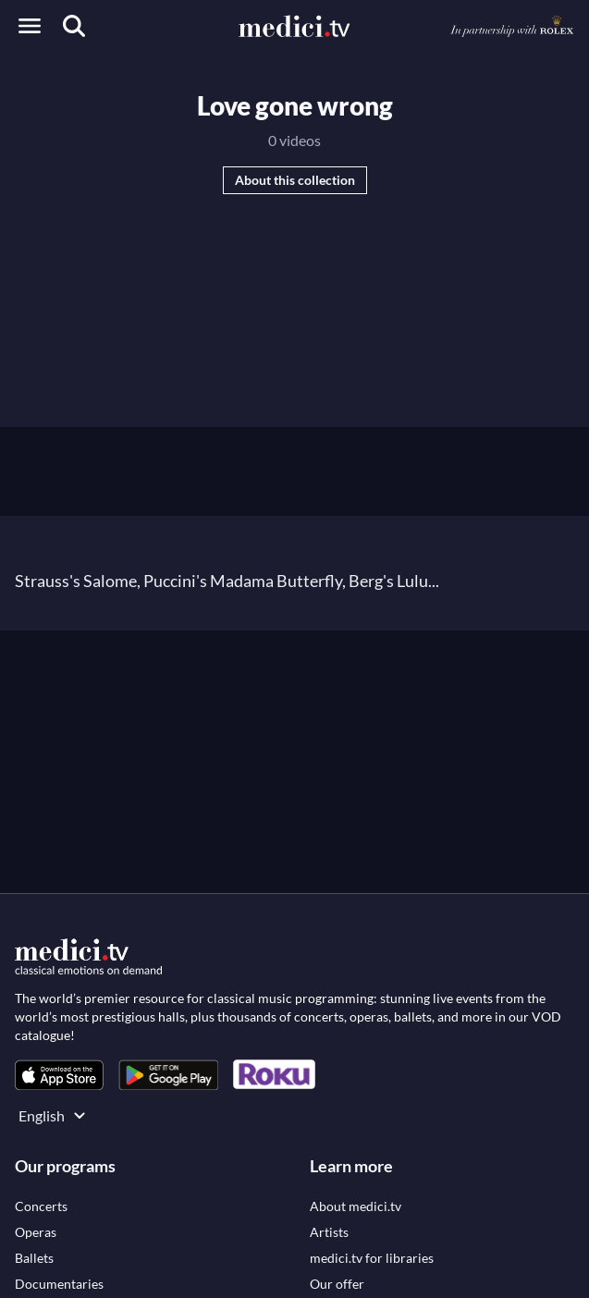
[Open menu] (29, 26)
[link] (59, 1074)
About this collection (295, 180)
